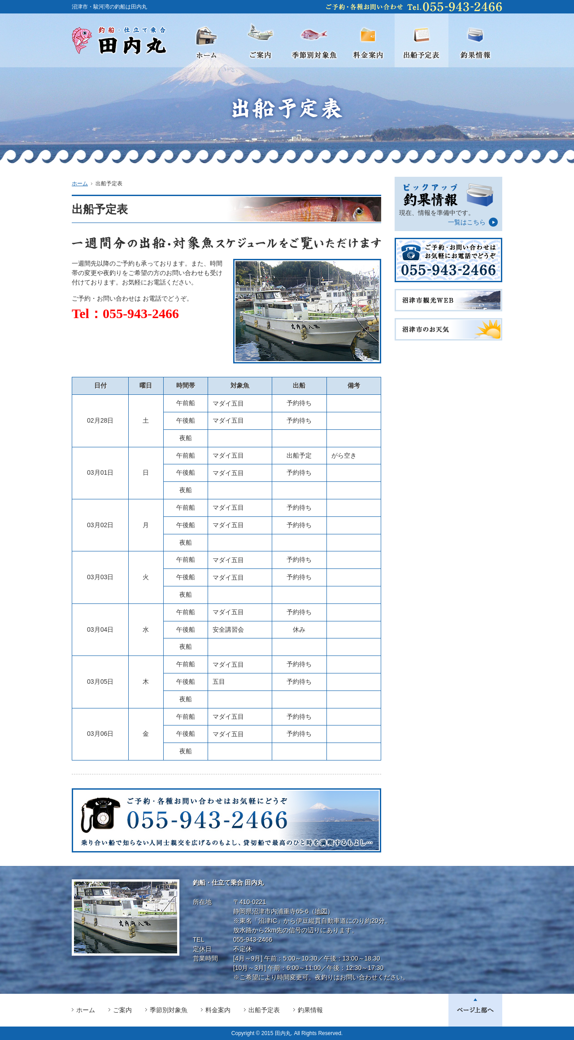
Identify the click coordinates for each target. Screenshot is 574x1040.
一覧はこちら (467, 222)
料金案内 (217, 1010)
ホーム (80, 183)
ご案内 (122, 1010)
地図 (321, 911)
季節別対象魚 (168, 1010)
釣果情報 (310, 1010)
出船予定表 (264, 1010)
